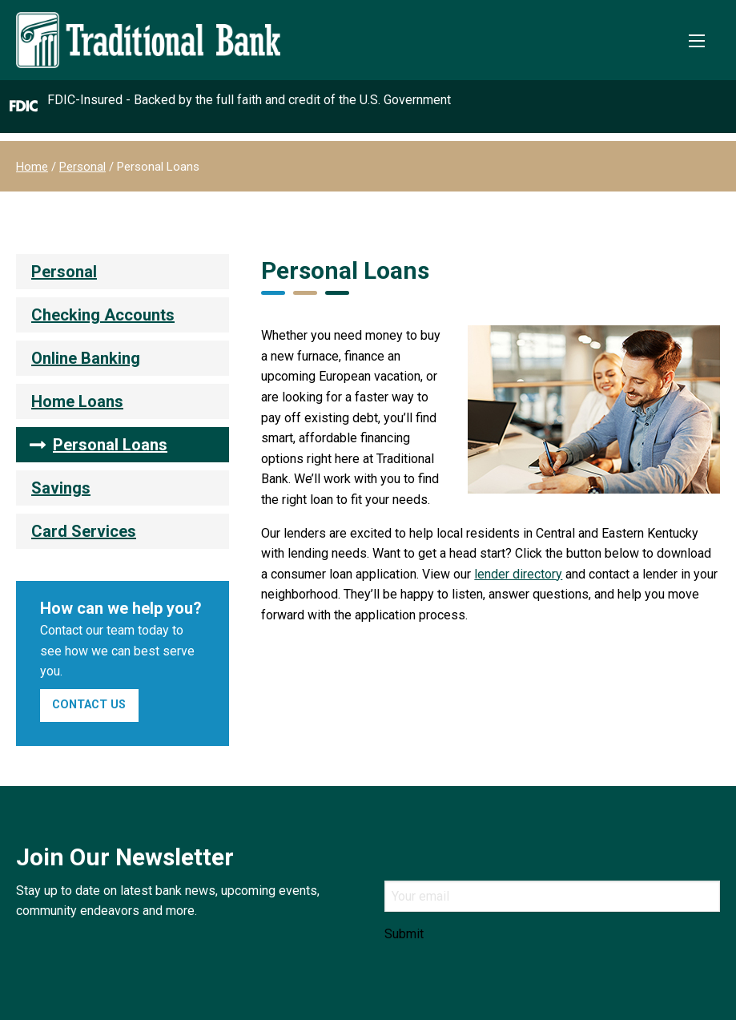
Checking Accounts (103, 315)
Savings (60, 488)
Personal (82, 166)
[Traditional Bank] (148, 21)
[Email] (552, 896)
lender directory (518, 574)
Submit (404, 934)
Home (32, 166)
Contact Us (89, 705)
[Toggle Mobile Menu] (697, 40)
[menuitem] (122, 271)
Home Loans (77, 401)
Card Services (83, 531)
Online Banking (85, 358)
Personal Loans (110, 444)
